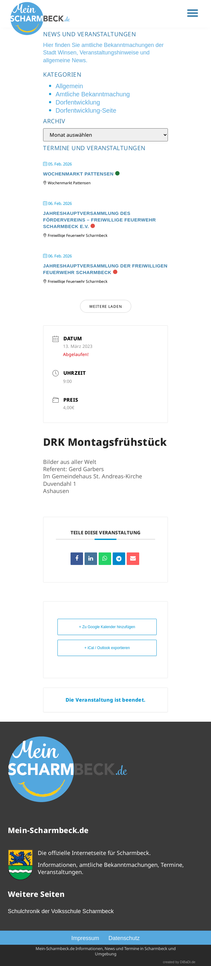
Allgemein (69, 86)
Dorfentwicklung (78, 102)
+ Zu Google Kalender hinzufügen (107, 627)
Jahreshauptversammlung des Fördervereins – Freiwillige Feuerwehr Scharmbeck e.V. (99, 220)
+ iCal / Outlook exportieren (107, 648)
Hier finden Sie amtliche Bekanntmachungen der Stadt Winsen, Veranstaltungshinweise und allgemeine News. (103, 53)
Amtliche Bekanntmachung (93, 94)
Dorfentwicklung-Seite (86, 110)
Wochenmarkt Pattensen (78, 173)
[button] (193, 13)
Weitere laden (105, 306)
